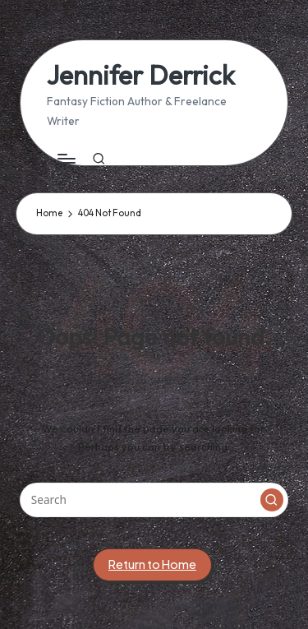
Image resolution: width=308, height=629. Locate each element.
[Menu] (65, 159)
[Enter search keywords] (154, 500)
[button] (271, 499)
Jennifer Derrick (141, 75)
